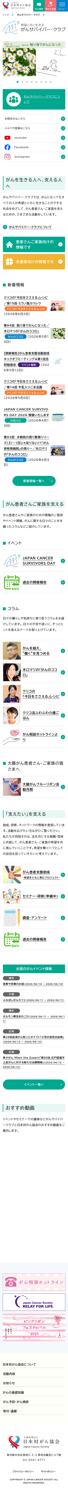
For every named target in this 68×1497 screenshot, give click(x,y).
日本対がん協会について (19, 1364)
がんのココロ (15, 336)
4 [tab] (32, 82)
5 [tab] (36, 82)
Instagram (22, 157)
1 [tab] (17, 82)
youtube (20, 137)
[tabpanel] (34, 58)
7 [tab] (46, 82)
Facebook (21, 147)
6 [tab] (41, 82)
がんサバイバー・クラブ (28, 15)
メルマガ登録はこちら (17, 128)
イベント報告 (29, 365)
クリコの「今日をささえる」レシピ (26, 309)
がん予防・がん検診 (16, 1401)
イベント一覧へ (34, 1084)
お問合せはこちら (15, 118)
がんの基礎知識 (13, 1392)
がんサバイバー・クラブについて (30, 227)
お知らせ (15, 420)
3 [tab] (27, 82)
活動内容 (9, 1373)
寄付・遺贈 (10, 1411)
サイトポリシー (48, 1471)
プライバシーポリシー (23, 1471)
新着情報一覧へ (34, 480)
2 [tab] (22, 82)
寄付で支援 (50, 6)
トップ (6, 15)
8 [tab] (50, 82)
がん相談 (39, 6)
